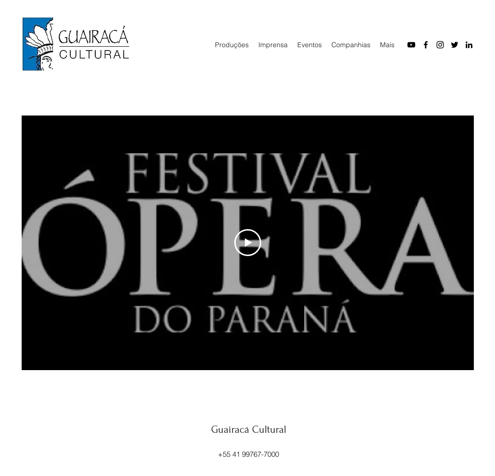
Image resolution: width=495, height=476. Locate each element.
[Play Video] (247, 242)
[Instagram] (440, 45)
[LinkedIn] (469, 45)
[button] (232, 45)
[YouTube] (411, 45)
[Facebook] (426, 45)
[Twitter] (454, 45)
